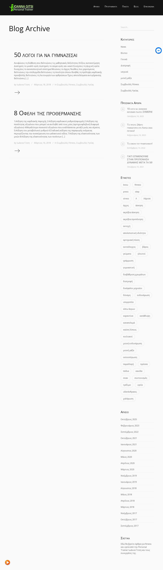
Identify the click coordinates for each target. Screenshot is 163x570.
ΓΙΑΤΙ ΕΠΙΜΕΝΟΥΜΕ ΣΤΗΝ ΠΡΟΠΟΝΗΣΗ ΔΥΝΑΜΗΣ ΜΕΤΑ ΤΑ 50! (139, 159)
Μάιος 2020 (126, 457)
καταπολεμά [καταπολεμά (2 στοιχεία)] (129, 322)
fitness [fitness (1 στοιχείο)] (138, 184)
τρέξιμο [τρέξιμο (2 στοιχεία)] (127, 384)
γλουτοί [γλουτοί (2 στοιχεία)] (141, 253)
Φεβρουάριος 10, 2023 (136, 135)
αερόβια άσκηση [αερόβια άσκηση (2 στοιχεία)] (131, 212)
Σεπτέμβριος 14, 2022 (136, 148)
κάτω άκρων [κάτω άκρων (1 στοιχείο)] (129, 309)
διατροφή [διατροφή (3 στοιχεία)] (128, 281)
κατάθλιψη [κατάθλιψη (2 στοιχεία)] (145, 315)
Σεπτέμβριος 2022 (129, 431)
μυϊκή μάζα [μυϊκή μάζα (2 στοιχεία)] (128, 350)
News (123, 46)
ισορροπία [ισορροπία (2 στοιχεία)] (128, 302)
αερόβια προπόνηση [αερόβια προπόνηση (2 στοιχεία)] (133, 219)
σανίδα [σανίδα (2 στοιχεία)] (138, 371)
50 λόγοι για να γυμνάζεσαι (45, 54)
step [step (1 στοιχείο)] (137, 191)
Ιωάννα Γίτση (23, 84)
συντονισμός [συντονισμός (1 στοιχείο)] (140, 378)
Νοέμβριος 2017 (129, 513)
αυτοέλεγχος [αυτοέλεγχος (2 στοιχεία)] (129, 246)
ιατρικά (124, 71)
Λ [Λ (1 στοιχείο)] (136, 198)
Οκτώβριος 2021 (129, 438)
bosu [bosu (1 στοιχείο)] (125, 184)
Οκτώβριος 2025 (129, 419)
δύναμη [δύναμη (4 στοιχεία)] (127, 295)
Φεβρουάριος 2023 (130, 425)
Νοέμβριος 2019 (129, 475)
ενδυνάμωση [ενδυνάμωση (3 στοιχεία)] (143, 295)
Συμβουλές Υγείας (85, 84)
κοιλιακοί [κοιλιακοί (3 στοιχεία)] (128, 336)
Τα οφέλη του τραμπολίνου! (139, 143)
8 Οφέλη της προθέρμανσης (47, 113)
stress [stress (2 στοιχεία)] (126, 198)
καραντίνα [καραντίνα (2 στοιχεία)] (128, 315)
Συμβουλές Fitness (66, 84)
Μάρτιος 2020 (127, 469)
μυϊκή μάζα (126, 78)
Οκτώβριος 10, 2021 (135, 167)
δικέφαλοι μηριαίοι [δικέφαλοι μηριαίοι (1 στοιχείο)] (132, 288)
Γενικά (124, 59)
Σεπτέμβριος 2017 (129, 525)
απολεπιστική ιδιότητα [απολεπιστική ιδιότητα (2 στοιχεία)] (134, 233)
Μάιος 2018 (126, 494)
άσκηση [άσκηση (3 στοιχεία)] (139, 205)
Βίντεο (124, 53)
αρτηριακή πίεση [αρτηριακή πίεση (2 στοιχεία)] (131, 240)
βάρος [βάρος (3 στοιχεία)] (145, 246)
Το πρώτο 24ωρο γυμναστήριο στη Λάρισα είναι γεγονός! (139, 127)
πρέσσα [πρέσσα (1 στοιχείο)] (144, 364)
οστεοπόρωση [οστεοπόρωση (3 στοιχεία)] (130, 357)
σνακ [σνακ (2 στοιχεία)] (125, 378)
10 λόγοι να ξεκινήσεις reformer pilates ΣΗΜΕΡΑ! (139, 110)
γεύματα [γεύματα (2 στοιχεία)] (127, 253)
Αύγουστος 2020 (129, 450)
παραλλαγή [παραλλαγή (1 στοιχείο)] (128, 364)
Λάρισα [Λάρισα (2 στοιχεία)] (147, 198)
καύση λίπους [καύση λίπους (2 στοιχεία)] (130, 329)
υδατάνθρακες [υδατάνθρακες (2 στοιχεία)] (130, 391)
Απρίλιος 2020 (128, 463)
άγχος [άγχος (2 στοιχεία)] (126, 205)
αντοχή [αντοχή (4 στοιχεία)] (126, 226)
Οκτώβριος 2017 (129, 519)
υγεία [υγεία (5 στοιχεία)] (140, 384)
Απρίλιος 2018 (128, 500)
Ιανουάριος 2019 (129, 482)
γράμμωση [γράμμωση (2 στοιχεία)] (128, 260)
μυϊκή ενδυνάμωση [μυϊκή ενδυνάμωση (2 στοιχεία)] (132, 343)
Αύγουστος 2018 (129, 488)
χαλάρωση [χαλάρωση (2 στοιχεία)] (128, 398)
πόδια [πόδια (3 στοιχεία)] (126, 371)
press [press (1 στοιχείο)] (125, 191)
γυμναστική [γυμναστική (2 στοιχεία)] (128, 267)
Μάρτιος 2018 (127, 507)
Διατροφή (125, 65)
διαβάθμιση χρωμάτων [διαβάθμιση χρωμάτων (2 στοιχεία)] (134, 274)
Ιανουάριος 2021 (129, 444)
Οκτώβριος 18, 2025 (135, 116)
